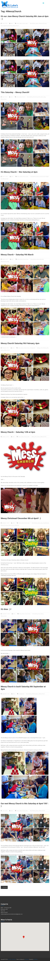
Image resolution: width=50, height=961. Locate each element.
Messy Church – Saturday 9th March (17, 254)
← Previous (4, 887)
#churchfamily (32, 23)
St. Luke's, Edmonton (12, 959)
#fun (39, 96)
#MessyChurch (16, 25)
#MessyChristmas (4, 525)
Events (18, 23)
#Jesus (42, 96)
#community (35, 96)
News (27, 23)
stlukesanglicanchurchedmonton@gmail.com (12, 914)
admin (12, 23)
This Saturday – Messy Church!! (15, 92)
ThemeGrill (27, 959)
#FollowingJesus (35, 693)
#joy (45, 96)
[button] (24, 937)
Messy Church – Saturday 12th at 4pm (18, 432)
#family (33, 436)
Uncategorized (32, 347)
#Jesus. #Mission (39, 23)
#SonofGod (17, 525)
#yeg (8, 261)
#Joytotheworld (46, 523)
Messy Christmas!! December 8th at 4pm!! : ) (21, 518)
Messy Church (22, 23)
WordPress (35, 959)
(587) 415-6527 (4, 912)
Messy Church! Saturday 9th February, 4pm (20, 343)
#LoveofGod (10, 25)
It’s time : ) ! (6, 609)
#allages (38, 347)
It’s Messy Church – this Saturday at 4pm (19, 172)
